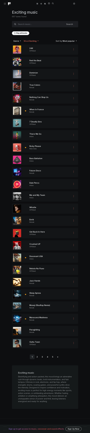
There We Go (35, 134)
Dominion (33, 73)
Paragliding (34, 330)
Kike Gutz (33, 149)
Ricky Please (35, 146)
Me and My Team (37, 195)
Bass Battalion (35, 158)
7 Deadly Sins (35, 122)
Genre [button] (16, 41)
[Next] (57, 356)
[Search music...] (39, 24)
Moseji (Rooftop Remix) (39, 305)
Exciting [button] (30, 41)
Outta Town (34, 342)
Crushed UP (34, 244)
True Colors (34, 85)
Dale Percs (34, 183)
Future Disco (35, 171)
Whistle (32, 207)
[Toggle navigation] (5, 4)
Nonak (31, 87)
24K (31, 48)
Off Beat (32, 51)
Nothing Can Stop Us (38, 97)
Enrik (31, 219)
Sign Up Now (73, 429)
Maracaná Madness (38, 317)
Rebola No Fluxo (36, 268)
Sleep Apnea (35, 293)
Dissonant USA (36, 256)
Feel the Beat (35, 60)
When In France (36, 109)
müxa (31, 136)
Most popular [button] (65, 41)
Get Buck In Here (37, 232)
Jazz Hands (34, 281)
